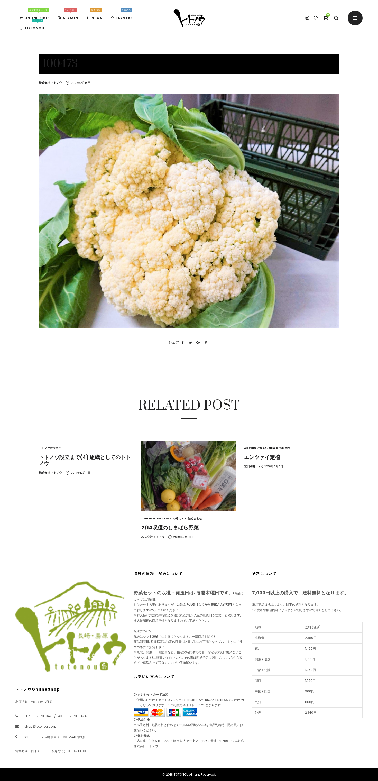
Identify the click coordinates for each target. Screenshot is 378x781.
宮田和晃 (285, 448)
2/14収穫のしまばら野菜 (170, 527)
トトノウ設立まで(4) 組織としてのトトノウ (85, 460)
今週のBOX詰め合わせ (187, 518)
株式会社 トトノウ (50, 83)
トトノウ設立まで (50, 448)
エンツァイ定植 (262, 457)
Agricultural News (261, 448)
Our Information (156, 518)
